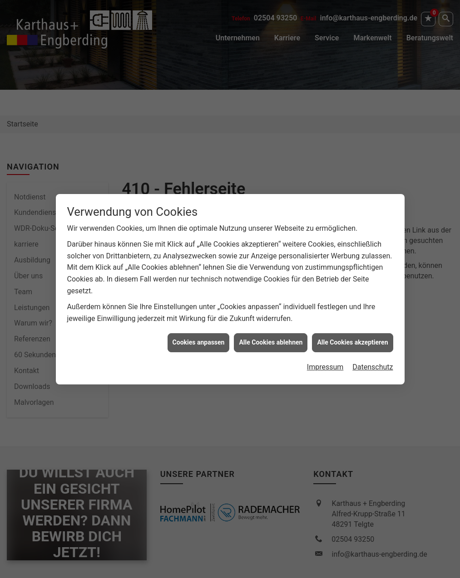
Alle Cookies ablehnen (270, 333)
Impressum (325, 357)
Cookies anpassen (199, 333)
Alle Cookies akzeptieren (352, 333)
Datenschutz (372, 357)
